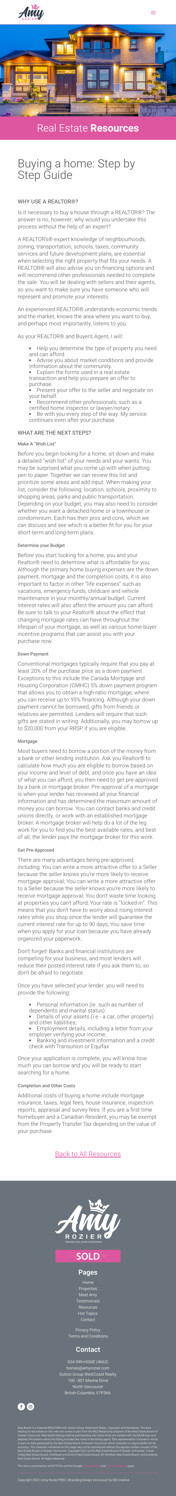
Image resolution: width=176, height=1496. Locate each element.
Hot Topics (88, 1313)
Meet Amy (88, 1295)
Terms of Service (116, 1466)
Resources (88, 1307)
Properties (88, 1289)
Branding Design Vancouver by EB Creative (99, 1480)
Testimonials (88, 1301)
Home (88, 1282)
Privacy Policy (87, 1330)
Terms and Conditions (88, 1336)
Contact (88, 1320)
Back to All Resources (88, 1154)
